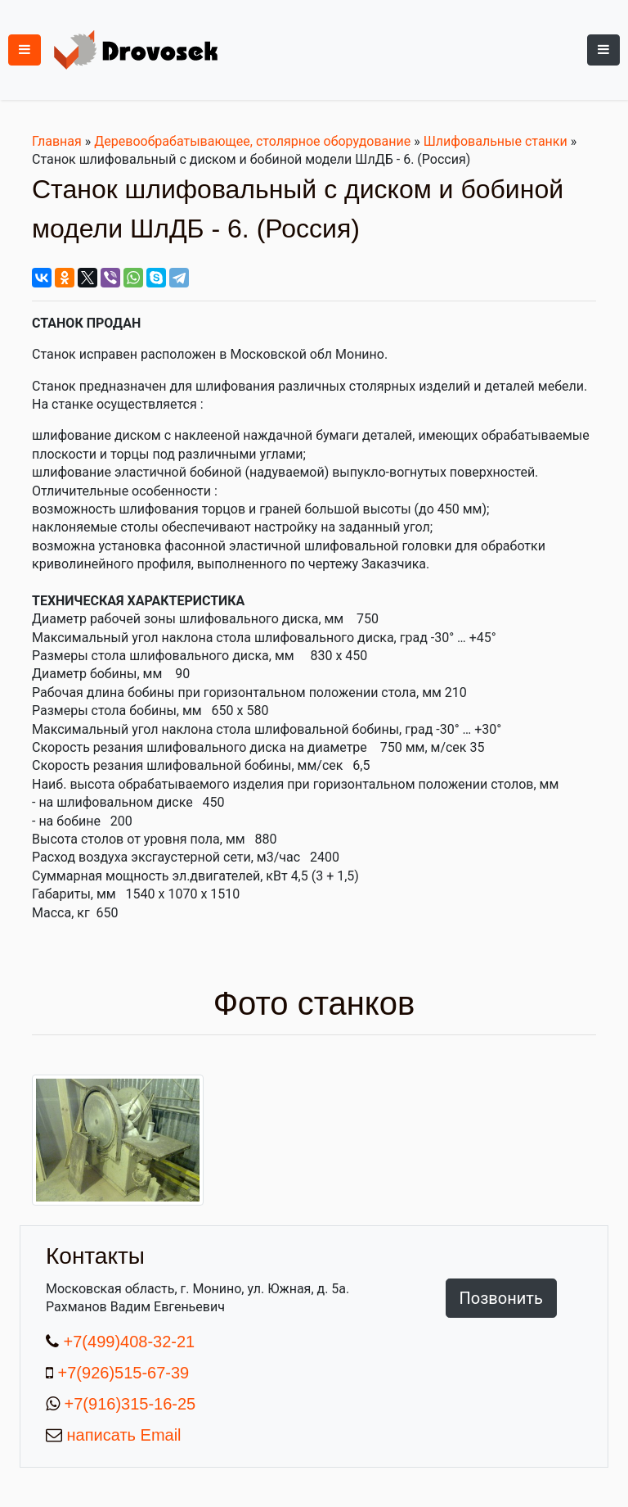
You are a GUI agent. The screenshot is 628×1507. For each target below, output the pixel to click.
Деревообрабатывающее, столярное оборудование (252, 141)
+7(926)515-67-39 (124, 1373)
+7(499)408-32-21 (127, 1342)
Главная (57, 141)
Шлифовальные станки (495, 141)
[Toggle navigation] (603, 50)
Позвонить (501, 1298)
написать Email (122, 1435)
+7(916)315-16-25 (127, 1404)
